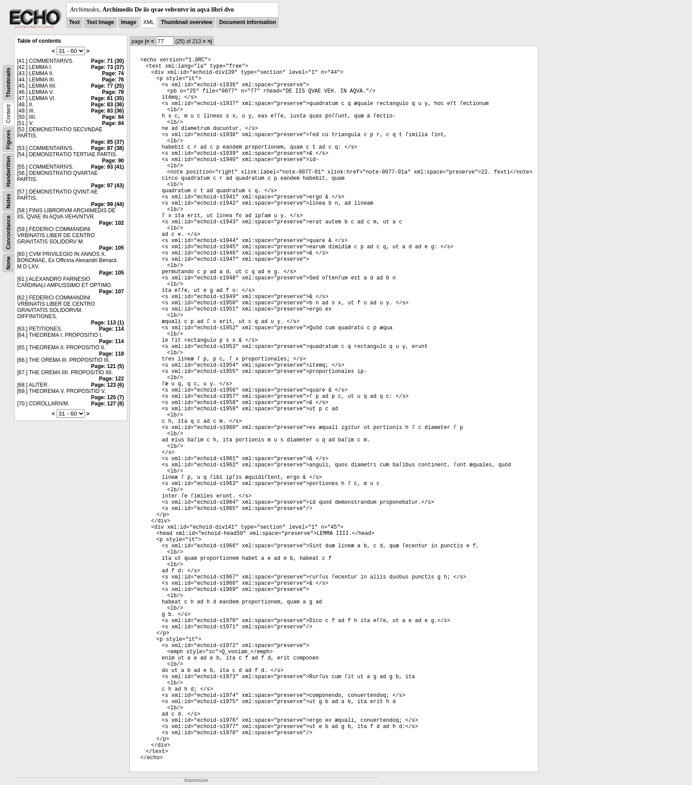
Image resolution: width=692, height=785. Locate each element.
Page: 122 (111, 379)
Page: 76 (113, 80)
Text (74, 22)
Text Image (100, 22)
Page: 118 (111, 354)
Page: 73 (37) (107, 67)
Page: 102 (111, 223)
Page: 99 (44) (107, 204)
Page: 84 (113, 117)
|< (147, 41)
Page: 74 (113, 73)
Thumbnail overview (186, 22)
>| (209, 41)
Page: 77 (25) (107, 86)
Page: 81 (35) (107, 98)
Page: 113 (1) (107, 323)
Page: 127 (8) (107, 404)
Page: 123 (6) (107, 385)
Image (129, 22)
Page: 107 (111, 291)
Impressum (196, 780)
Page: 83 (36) (107, 104)
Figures (8, 139)
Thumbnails (8, 82)
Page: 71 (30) (107, 61)
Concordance (8, 232)
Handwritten (8, 171)
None (8, 263)
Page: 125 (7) (107, 397)
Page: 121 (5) (107, 366)
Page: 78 (113, 92)
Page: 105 (111, 248)
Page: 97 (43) (107, 185)
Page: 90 (113, 161)
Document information (247, 22)
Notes (8, 201)
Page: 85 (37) (107, 142)
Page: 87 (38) (107, 148)
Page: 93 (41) (107, 167)
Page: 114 (111, 329)
